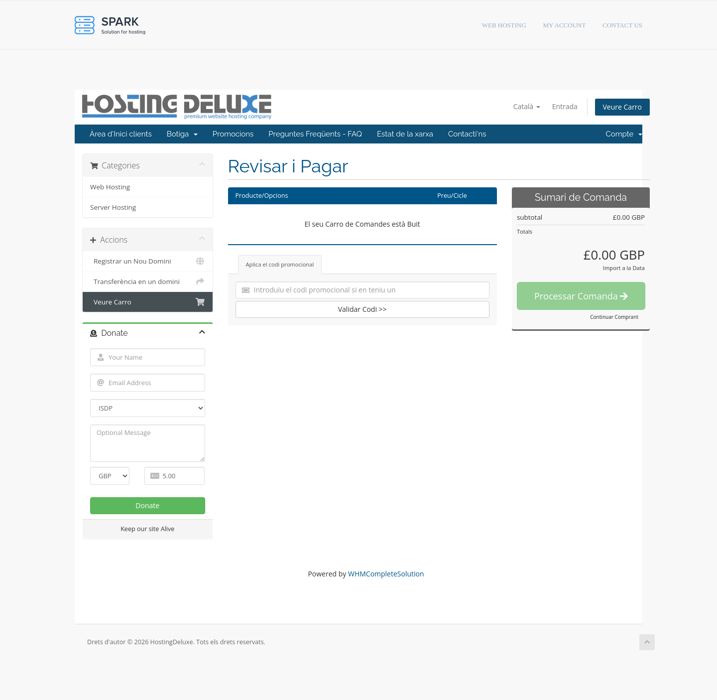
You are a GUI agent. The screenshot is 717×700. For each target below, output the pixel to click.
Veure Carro (622, 107)
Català (526, 106)
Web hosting (504, 25)
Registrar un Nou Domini (147, 261)
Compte (624, 134)
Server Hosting (113, 207)
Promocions (233, 134)
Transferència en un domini (147, 281)
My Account (564, 25)
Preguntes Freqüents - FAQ (315, 134)
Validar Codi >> (362, 309)
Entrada (565, 106)
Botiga (182, 134)
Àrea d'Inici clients (121, 134)
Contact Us (622, 25)
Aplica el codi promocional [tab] (280, 264)
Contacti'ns (467, 134)
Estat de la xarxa (405, 134)
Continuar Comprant (614, 316)
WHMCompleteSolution (386, 573)
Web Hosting (110, 186)
